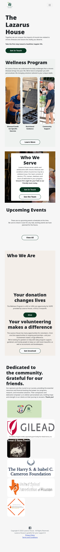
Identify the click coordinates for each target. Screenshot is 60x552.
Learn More (30, 142)
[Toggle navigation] (49, 5)
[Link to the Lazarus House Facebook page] (30, 528)
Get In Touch (16, 50)
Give (30, 315)
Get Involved (30, 351)
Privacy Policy (30, 535)
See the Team (30, 197)
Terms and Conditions (30, 537)
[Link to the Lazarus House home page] (9, 5)
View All (30, 237)
